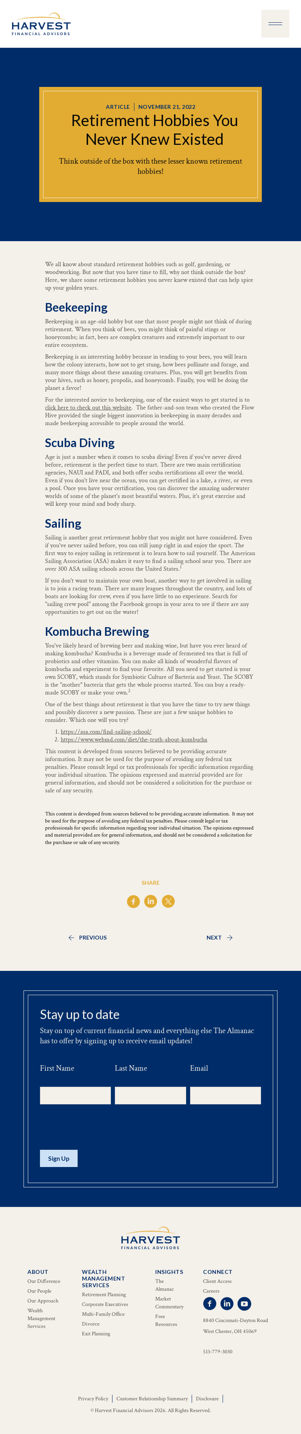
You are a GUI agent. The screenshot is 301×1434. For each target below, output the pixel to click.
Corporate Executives (105, 1304)
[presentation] (99, 1127)
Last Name (131, 1068)
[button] (275, 24)
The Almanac (164, 1285)
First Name (57, 1068)
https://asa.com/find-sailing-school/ (106, 732)
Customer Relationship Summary (152, 1398)
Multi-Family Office (103, 1314)
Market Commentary (169, 1302)
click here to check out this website (88, 408)
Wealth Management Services (41, 1318)
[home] (41, 24)
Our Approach (42, 1300)
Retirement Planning (104, 1294)
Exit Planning (96, 1333)
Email (199, 1068)
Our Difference (43, 1281)
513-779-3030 (217, 1351)
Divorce (91, 1324)
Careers (211, 1291)
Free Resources (166, 1320)
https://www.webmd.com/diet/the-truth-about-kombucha (134, 740)
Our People (39, 1291)
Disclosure (207, 1398)
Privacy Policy (93, 1398)
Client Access (217, 1281)
